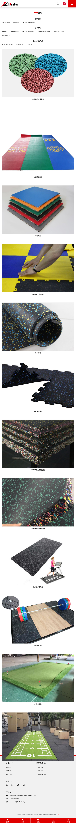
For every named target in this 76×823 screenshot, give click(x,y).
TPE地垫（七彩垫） (28, 22)
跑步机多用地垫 (58, 32)
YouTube (7, 785)
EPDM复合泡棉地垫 (44, 32)
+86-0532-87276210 (15, 799)
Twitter (18, 785)
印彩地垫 (16, 22)
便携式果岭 (19, 45)
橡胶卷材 (4, 32)
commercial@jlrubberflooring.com (19, 802)
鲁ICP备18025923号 (48, 814)
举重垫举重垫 (6, 35)
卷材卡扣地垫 (15, 32)
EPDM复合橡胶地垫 (28, 32)
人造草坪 (29, 45)
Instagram (23, 785)
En (64, 4)
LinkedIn (12, 785)
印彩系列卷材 (6, 22)
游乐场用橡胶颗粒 (7, 45)
